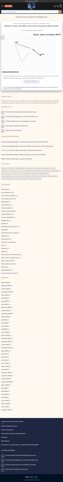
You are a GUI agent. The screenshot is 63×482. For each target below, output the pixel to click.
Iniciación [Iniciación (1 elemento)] (9, 173)
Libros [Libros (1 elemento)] (20, 173)
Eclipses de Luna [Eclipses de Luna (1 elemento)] (45, 171)
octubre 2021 (5, 344)
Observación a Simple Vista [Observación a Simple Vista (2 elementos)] (8, 176)
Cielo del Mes (5, 205)
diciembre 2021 (5, 338)
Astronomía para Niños (8, 195)
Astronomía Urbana (18, 23)
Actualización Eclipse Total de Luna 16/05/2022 (34, 142)
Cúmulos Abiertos (6, 214)
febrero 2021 (5, 366)
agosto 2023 (5, 295)
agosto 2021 (5, 351)
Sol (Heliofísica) (6, 270)
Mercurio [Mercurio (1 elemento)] (29, 173)
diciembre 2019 (5, 410)
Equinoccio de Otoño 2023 (13, 130)
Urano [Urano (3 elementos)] (34, 178)
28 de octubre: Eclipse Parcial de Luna (16, 125)
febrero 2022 (5, 335)
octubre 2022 (5, 310)
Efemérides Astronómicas (31, 23)
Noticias (3, 251)
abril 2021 (4, 360)
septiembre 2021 (6, 347)
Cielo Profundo (5, 208)
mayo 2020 (4, 394)
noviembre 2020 (6, 375)
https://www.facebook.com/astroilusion (13, 433)
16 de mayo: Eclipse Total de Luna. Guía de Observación (36, 146)
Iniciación (4, 236)
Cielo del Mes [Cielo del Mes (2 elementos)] (37, 168)
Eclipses (3, 223)
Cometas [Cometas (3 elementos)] (53, 168)
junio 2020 (4, 391)
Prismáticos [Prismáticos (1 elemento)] (10, 178)
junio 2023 (4, 298)
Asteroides (4, 189)
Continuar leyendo (31, 81)
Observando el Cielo (44, 23)
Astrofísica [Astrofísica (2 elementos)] (11, 168)
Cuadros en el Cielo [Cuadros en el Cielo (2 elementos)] (29, 171)
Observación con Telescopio (9, 257)
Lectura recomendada (8, 242)
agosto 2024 (5, 282)
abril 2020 (4, 397)
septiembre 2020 (6, 382)
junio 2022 (4, 323)
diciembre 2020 (5, 372)
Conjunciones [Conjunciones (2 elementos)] (5, 171)
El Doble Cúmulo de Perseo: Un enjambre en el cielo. (20, 121)
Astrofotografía (6, 192)
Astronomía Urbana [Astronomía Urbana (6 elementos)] (20, 168)
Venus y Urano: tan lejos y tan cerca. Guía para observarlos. (31, 26)
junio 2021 (4, 357)
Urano (16, 89)
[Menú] (2, 6)
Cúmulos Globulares (7, 217)
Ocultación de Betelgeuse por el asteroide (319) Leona (21, 116)
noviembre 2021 (6, 341)
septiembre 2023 (6, 292)
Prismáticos (6, 89)
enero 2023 (4, 304)
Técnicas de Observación (8, 273)
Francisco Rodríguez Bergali (9, 142)
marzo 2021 (4, 363)
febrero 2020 (5, 403)
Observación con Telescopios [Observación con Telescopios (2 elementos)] (39, 176)
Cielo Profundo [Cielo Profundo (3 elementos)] (45, 168)
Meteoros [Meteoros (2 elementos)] (35, 173)
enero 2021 (4, 369)
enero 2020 (4, 406)
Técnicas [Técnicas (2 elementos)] (30, 178)
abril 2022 (4, 329)
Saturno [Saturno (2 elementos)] (17, 178)
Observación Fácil (53, 87)
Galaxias (3, 229)
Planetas (3, 267)
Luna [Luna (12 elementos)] (24, 173)
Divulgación (4, 220)
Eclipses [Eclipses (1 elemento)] (38, 171)
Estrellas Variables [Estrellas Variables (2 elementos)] (55, 171)
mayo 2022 (4, 326)
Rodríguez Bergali (38, 30)
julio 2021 (4, 354)
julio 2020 (4, 388)
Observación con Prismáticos (10, 254)
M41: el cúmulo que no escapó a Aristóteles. (33, 154)
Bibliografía (4, 201)
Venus (20, 89)
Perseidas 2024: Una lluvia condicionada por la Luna (20, 112)
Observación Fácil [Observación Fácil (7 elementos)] (52, 176)
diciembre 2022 (5, 307)
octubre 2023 (5, 288)
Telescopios (12, 89)
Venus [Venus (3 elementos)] (39, 178)
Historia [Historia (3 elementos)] (4, 173)
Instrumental (5, 239)
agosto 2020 (5, 385)
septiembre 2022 (6, 313)
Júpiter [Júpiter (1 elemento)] (15, 173)
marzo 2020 (4, 400)
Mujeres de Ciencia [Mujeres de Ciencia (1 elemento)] (44, 173)
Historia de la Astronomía (9, 233)
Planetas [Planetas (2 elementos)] (4, 178)
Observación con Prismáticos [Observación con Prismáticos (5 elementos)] (24, 176)
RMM (2, 159)
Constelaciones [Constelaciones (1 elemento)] (13, 171)
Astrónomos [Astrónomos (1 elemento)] (29, 168)
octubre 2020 (5, 378)
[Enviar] (60, 11)
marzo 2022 (4, 332)
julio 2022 (4, 320)
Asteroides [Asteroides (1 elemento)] (4, 168)
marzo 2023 (4, 301)
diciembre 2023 (5, 285)
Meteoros (4, 248)
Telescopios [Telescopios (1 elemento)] (23, 178)
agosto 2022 (5, 316)
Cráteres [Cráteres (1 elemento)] (21, 171)
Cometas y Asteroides (8, 211)
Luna (2, 245)
